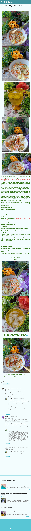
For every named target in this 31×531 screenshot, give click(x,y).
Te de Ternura (11, 398)
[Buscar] (29, 2)
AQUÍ (26, 335)
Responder (7, 414)
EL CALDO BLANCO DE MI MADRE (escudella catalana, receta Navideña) (13, 494)
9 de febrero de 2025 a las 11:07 (16, 388)
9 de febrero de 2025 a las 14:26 (19, 398)
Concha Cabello (8, 388)
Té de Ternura (8, 2)
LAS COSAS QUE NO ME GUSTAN (8, 480)
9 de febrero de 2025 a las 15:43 (19, 451)
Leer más (28, 489)
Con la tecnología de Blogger (15, 528)
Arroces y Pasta (6, 383)
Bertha (6, 416)
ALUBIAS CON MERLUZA (6, 507)
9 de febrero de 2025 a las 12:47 (13, 416)
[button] (29, 6)
